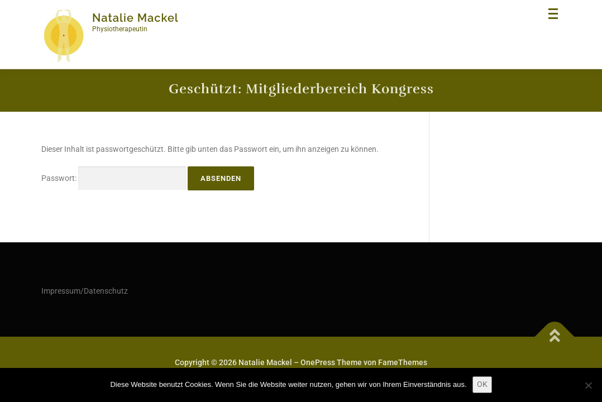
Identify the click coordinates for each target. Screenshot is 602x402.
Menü (554, 19)
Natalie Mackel (135, 18)
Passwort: (113, 178)
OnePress (317, 362)
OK (482, 384)
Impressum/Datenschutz (84, 290)
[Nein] (588, 385)
